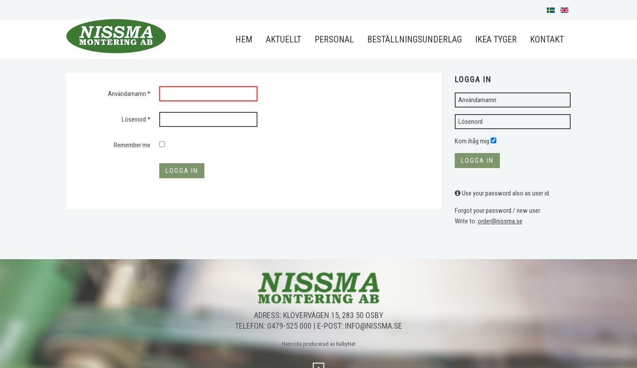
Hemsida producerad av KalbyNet (318, 344)
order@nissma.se (500, 221)
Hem (244, 39)
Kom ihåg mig (472, 141)
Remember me (132, 145)
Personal (334, 39)
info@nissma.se (373, 325)
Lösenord (136, 119)
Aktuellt (283, 39)
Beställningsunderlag (414, 39)
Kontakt (547, 39)
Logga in (181, 171)
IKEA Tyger (496, 39)
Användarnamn (129, 94)
